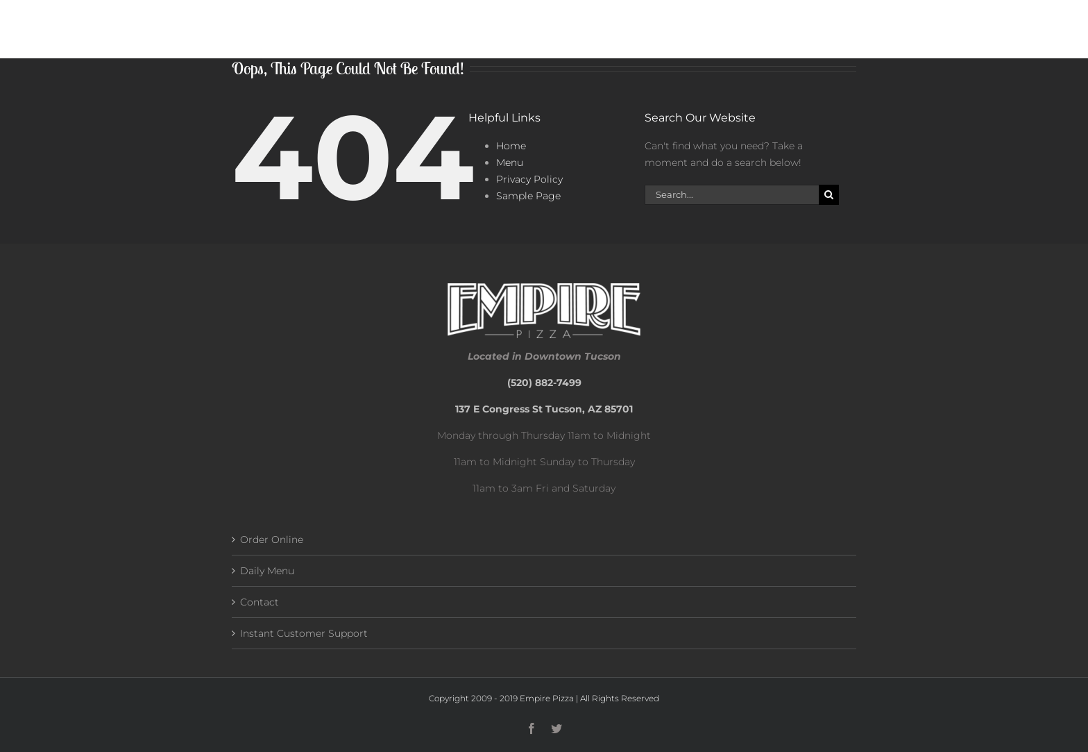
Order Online (271, 539)
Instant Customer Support (304, 633)
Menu (509, 162)
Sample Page (528, 196)
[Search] (829, 195)
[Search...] (732, 195)
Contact (259, 602)
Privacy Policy (529, 179)
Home (511, 146)
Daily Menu (267, 571)
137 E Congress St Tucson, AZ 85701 (544, 409)
